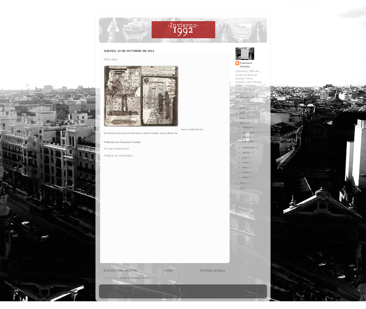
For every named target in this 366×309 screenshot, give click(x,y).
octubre (247, 137)
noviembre (249, 132)
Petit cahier (248, 141)
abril (245, 167)
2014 (242, 108)
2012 (242, 118)
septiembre (249, 147)
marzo (246, 172)
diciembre (248, 127)
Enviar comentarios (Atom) (134, 277)
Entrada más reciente (120, 270)
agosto (247, 152)
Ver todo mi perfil (245, 97)
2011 (242, 122)
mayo (246, 162)
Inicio (169, 270)
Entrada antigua (212, 270)
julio (245, 157)
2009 (242, 188)
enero (246, 177)
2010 (242, 183)
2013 (242, 113)
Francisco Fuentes (246, 65)
